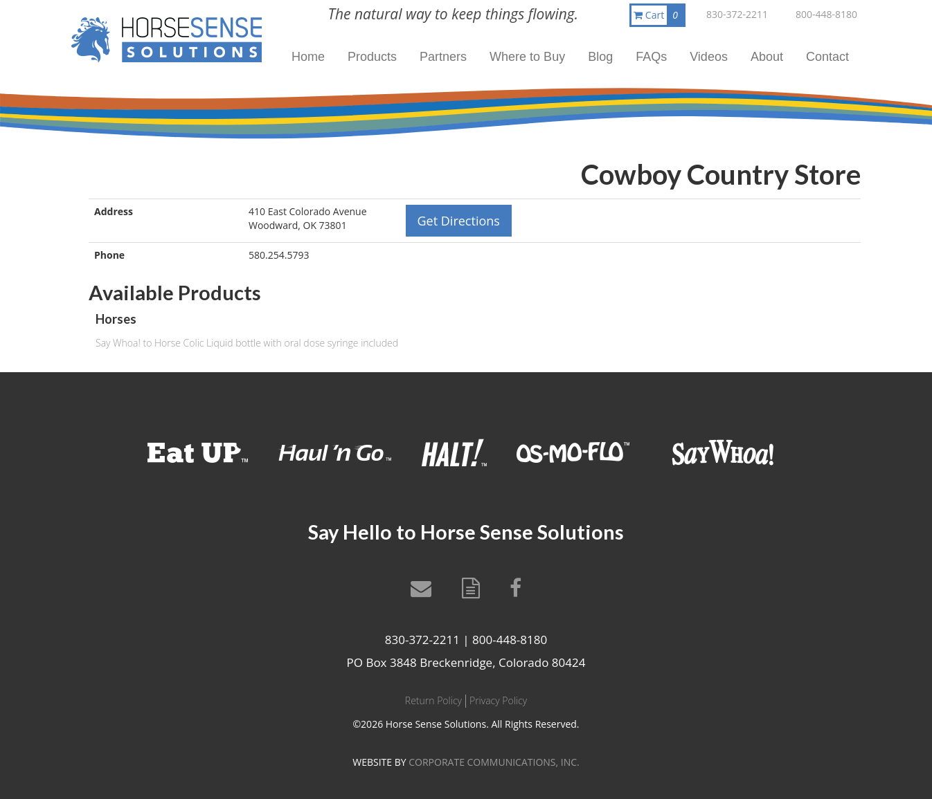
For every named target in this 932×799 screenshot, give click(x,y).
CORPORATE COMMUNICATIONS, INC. (494, 762)
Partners (443, 57)
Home (308, 57)
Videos (709, 57)
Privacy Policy (498, 700)
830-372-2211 (737, 14)
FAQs (651, 57)
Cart (658, 15)
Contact (827, 57)
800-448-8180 (826, 14)
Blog (600, 57)
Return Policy (433, 700)
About (767, 57)
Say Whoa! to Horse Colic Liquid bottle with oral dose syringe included (247, 342)
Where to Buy (527, 57)
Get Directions (459, 220)
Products (372, 57)
